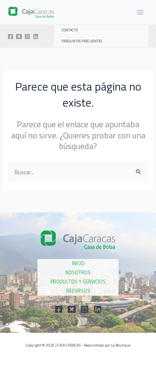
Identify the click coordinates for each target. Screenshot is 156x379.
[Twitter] (19, 36)
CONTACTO (70, 30)
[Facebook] (10, 36)
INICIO (78, 263)
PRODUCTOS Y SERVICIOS (78, 281)
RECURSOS (78, 291)
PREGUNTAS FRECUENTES (82, 41)
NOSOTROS (78, 272)
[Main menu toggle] (140, 12)
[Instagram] (27, 36)
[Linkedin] (36, 36)
